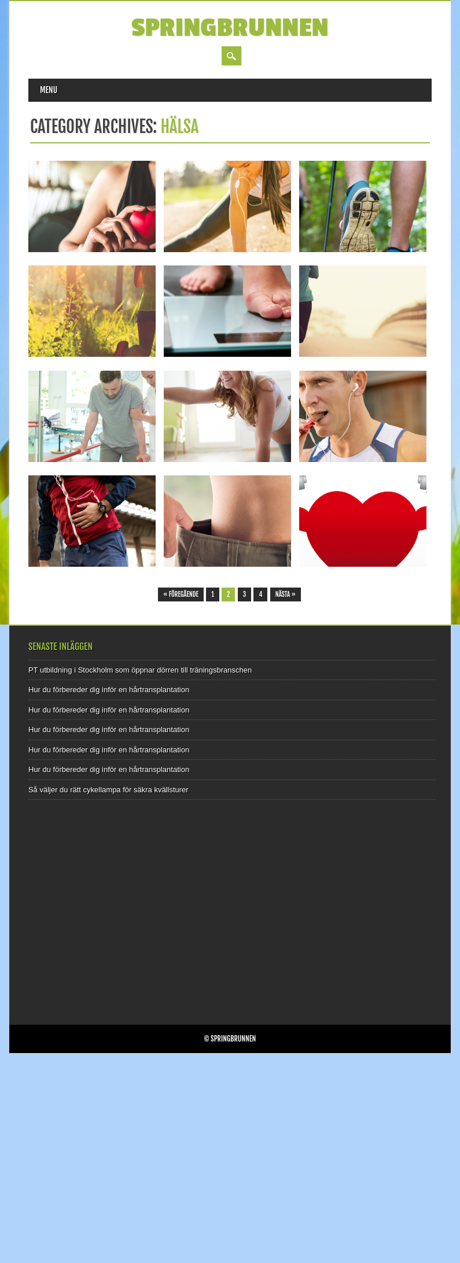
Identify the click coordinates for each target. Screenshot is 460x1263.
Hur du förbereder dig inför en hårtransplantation (108, 689)
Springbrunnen (230, 28)
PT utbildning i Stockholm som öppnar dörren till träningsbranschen (140, 670)
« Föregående (180, 594)
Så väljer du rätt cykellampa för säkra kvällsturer (108, 789)
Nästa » (285, 594)
